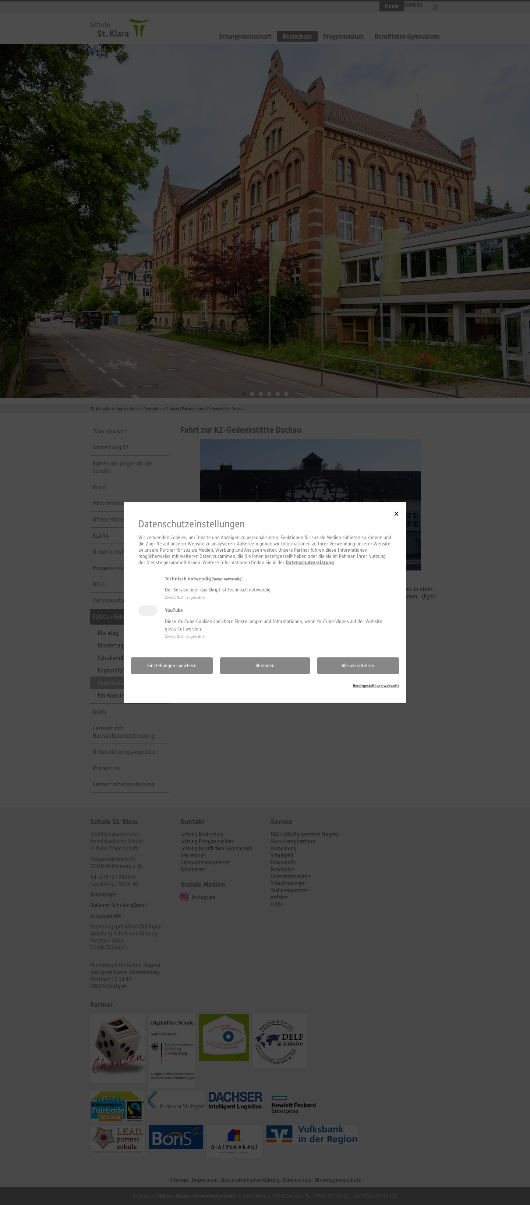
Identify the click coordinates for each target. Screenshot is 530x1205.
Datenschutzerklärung (310, 562)
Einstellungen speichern (172, 666)
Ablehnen (265, 666)
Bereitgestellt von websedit (376, 685)
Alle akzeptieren (358, 666)
